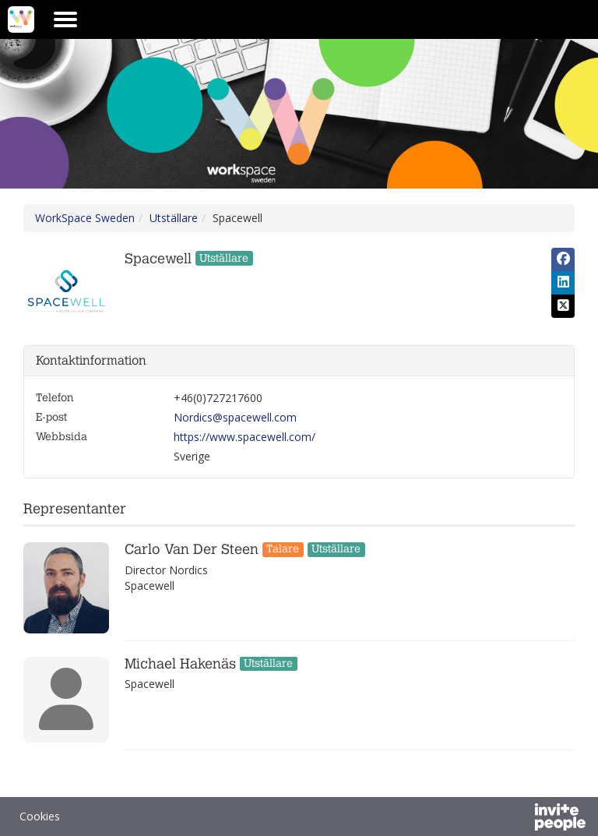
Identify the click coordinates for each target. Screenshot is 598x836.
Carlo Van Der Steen (192, 549)
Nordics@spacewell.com (235, 417)
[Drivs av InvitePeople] (519, 818)
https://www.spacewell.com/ (244, 436)
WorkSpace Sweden (85, 217)
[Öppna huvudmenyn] (65, 19)
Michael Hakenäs (180, 664)
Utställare (174, 217)
